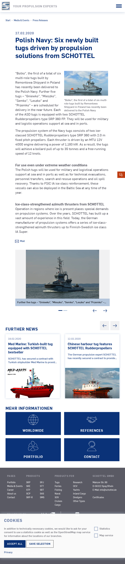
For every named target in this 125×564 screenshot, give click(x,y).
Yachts (76, 489)
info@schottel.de (108, 489)
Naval (57, 493)
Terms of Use (16, 546)
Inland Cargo (79, 493)
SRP (28, 482)
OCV (75, 486)
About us (11, 493)
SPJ (42, 482)
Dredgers (77, 497)
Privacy (12, 536)
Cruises (58, 501)
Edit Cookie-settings (17, 539)
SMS (42, 497)
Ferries (58, 486)
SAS (42, 493)
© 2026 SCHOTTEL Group (23, 552)
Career (10, 489)
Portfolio (11, 482)
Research (77, 482)
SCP (28, 493)
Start (8, 20)
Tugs (57, 482)
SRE (28, 486)
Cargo (58, 504)
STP (28, 489)
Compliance (15, 529)
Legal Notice (16, 523)
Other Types (79, 501)
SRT (42, 489)
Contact (11, 497)
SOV (57, 497)
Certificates (98, 497)
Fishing (58, 489)
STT (42, 486)
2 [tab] (65, 311)
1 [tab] (60, 311)
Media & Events (21, 20)
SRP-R (29, 497)
